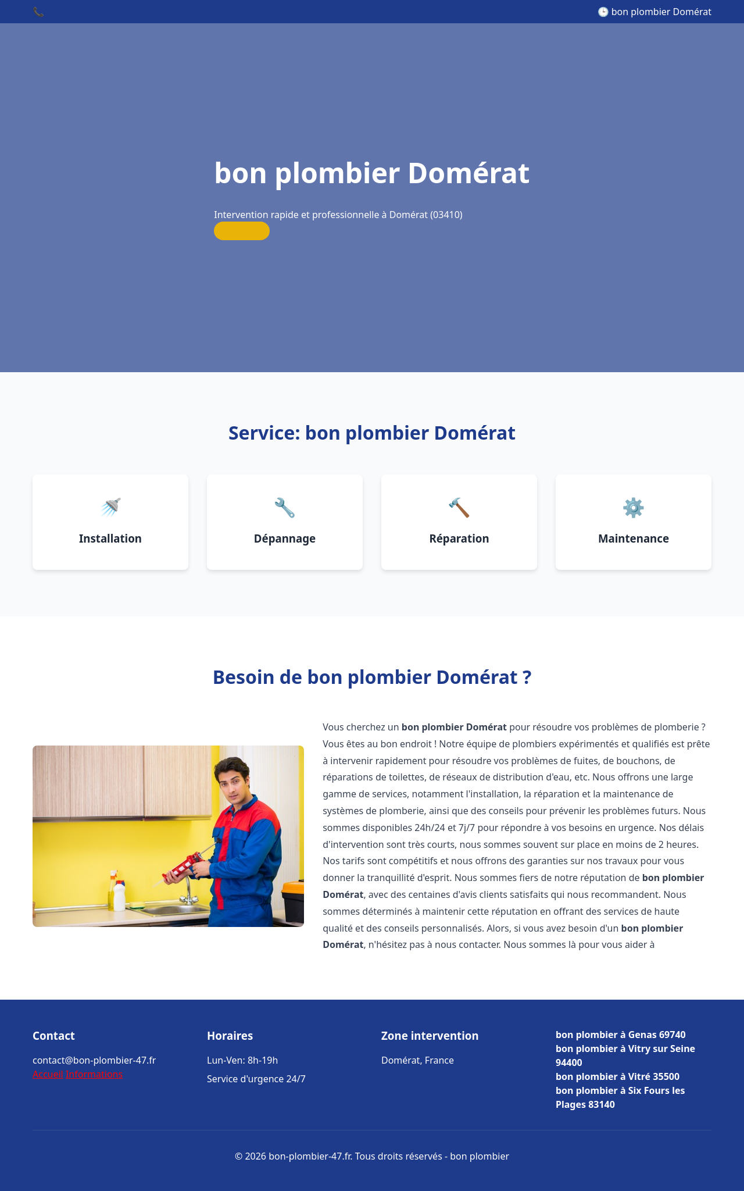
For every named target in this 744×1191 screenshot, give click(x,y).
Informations (94, 1074)
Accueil (48, 1074)
